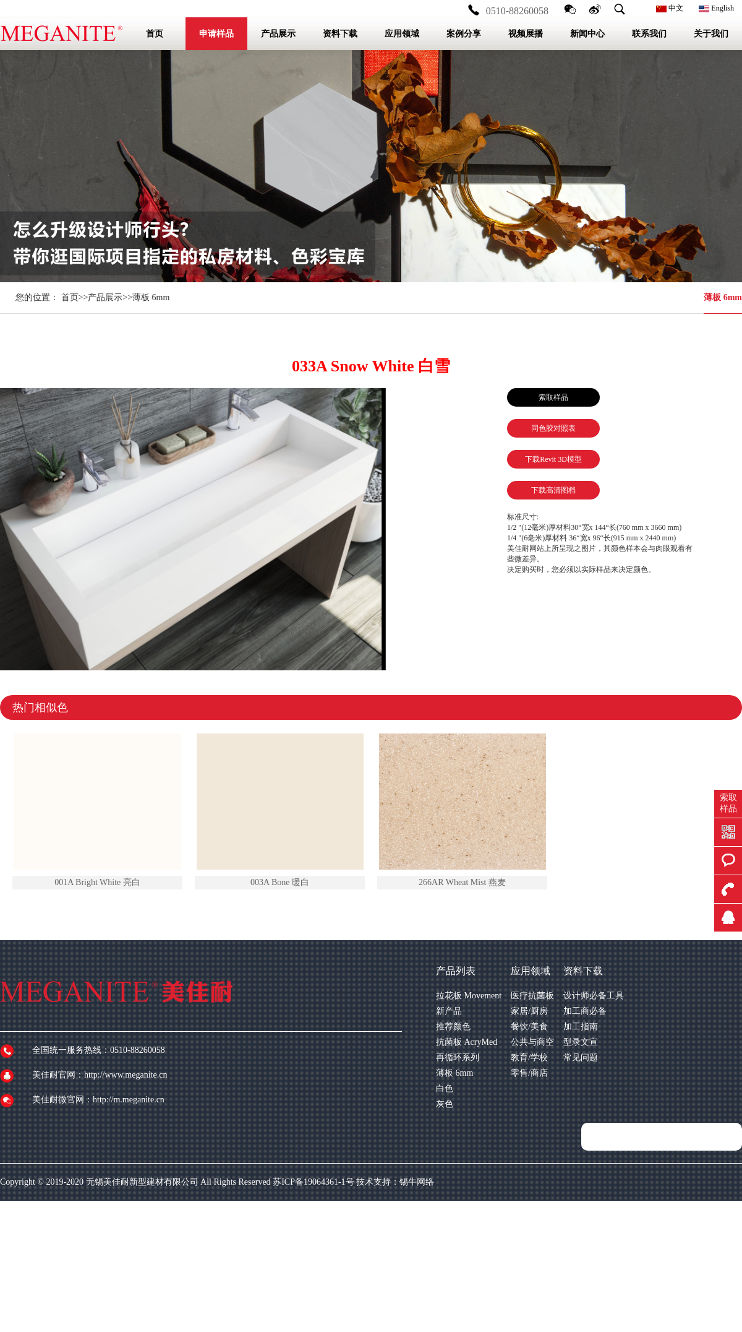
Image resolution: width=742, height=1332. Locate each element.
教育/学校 (529, 1057)
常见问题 (580, 1057)
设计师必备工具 (593, 995)
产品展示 (105, 297)
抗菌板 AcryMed (466, 1042)
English (716, 8)
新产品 (449, 1011)
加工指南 (580, 1026)
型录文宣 (580, 1042)
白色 (444, 1088)
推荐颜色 (453, 1026)
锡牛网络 (416, 1182)
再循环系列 (457, 1057)
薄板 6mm (723, 297)
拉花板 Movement (468, 995)
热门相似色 (40, 707)
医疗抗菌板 (532, 995)
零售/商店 (529, 1073)
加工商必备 (585, 1011)
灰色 (444, 1104)
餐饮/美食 (529, 1026)
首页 (70, 297)
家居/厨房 (529, 1011)
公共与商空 (532, 1042)
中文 (669, 8)
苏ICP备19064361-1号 (313, 1182)
